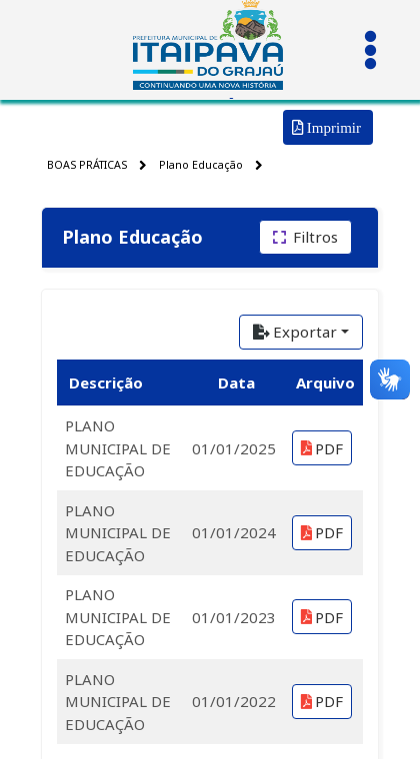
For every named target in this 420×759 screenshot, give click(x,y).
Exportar (295, 332)
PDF (322, 448)
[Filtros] (305, 237)
